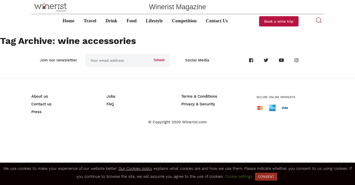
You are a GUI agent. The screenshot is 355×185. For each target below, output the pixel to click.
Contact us (41, 104)
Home (68, 20)
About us (39, 96)
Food (132, 20)
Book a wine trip (278, 21)
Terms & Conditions (199, 96)
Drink (111, 20)
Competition (184, 20)
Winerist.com (194, 122)
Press (36, 111)
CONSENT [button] (266, 177)
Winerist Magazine (177, 7)
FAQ (110, 104)
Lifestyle (154, 20)
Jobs (110, 96)
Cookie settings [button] (238, 176)
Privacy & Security (198, 104)
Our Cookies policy (135, 168)
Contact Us (217, 20)
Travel (90, 20)
